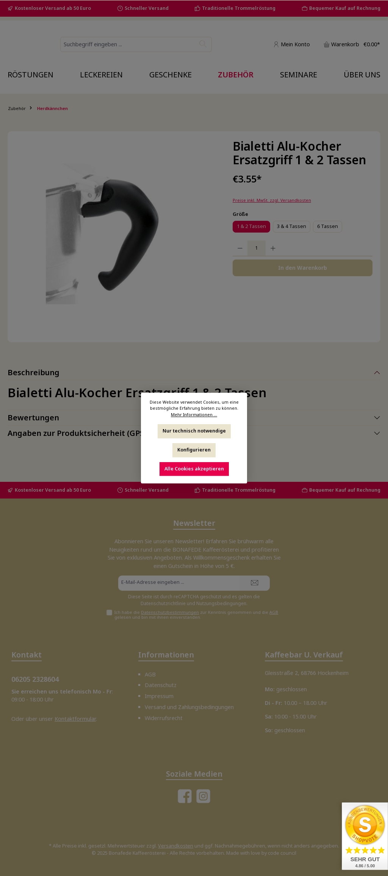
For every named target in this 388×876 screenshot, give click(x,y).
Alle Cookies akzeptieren (194, 468)
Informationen (166, 655)
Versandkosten (175, 846)
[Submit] (254, 583)
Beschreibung (33, 383)
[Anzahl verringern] (240, 259)
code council (282, 853)
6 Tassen (327, 237)
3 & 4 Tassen (291, 237)
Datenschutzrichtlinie (163, 603)
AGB (273, 612)
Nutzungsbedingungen (221, 603)
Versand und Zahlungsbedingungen (189, 707)
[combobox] (177, 49)
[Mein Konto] (291, 49)
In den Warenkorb (302, 278)
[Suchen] (240, 49)
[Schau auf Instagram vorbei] (203, 796)
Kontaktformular (75, 718)
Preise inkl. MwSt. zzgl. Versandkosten (272, 211)
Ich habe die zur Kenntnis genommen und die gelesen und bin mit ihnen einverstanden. (196, 614)
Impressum (159, 696)
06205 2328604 (35, 679)
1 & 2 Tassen (251, 237)
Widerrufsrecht (164, 718)
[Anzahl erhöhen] (273, 259)
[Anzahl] (256, 259)
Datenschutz (161, 685)
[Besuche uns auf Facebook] (184, 796)
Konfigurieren (194, 450)
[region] (116, 245)
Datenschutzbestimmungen (170, 612)
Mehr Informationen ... (194, 414)
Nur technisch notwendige (194, 431)
